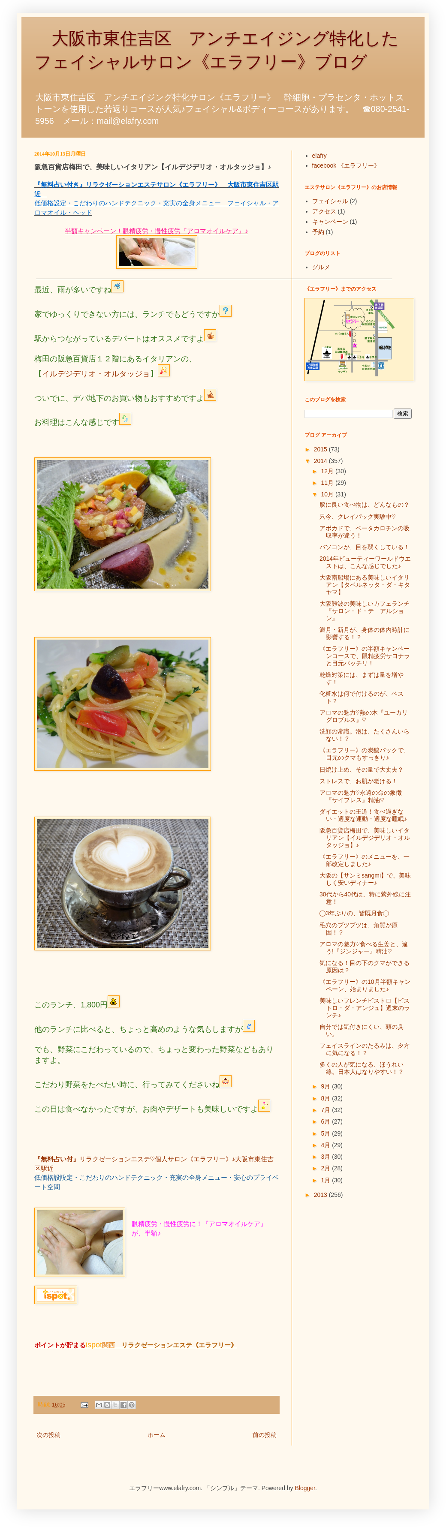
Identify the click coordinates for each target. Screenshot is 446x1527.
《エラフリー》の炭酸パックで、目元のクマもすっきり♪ (364, 754)
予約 (318, 231)
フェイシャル (330, 201)
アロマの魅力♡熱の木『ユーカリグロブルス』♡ (363, 716)
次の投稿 (48, 1434)
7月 (326, 1109)
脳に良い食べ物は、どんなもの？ (364, 504)
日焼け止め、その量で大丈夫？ (361, 769)
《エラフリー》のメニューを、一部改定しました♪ (364, 860)
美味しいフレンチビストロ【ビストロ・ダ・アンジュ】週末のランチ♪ (364, 1008)
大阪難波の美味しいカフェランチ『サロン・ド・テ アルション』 (364, 611)
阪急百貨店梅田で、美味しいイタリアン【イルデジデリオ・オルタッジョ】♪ (364, 837)
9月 (326, 1086)
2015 (321, 449)
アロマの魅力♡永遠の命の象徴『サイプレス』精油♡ (360, 796)
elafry (319, 155)
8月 (326, 1098)
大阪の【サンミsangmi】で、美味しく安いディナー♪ (365, 879)
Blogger (305, 1488)
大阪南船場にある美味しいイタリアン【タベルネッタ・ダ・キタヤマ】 (364, 584)
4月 (326, 1145)
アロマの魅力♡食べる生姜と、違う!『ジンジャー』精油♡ (363, 948)
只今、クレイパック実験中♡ (357, 516)
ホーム (157, 1434)
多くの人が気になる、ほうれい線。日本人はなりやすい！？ (361, 1068)
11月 (328, 482)
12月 (328, 471)
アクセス (324, 211)
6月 (326, 1121)
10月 (328, 494)
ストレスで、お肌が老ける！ (358, 781)
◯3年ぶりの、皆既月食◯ (354, 913)
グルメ (321, 267)
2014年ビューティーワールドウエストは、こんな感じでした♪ (365, 562)
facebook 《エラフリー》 (346, 165)
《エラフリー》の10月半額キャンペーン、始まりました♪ (364, 985)
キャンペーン (330, 221)
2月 (326, 1168)
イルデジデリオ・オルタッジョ (96, 374)
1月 (326, 1180)
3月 (326, 1156)
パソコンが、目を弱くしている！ (364, 547)
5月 (326, 1133)
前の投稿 (265, 1434)
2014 (321, 460)
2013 (321, 1194)
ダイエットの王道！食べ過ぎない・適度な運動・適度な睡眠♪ (363, 815)
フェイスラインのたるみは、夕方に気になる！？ (364, 1049)
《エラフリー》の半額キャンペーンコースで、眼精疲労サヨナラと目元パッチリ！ (364, 656)
